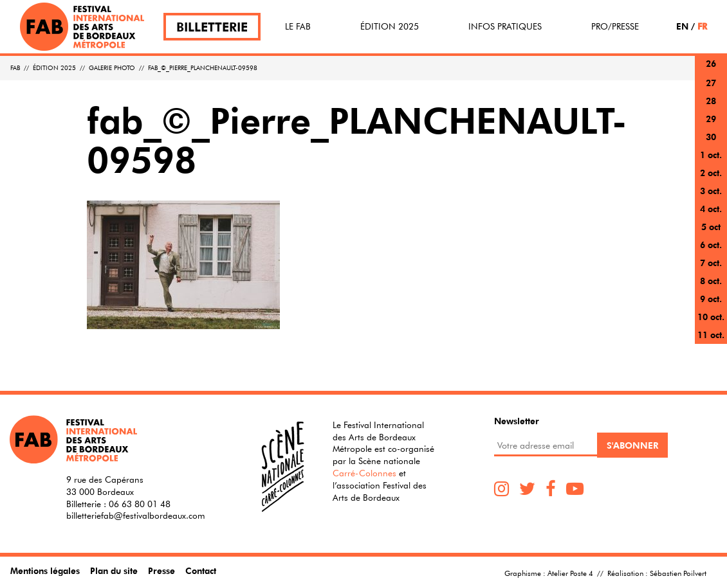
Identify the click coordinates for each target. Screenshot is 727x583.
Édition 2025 (389, 26)
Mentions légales (45, 570)
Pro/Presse (615, 26)
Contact (200, 570)
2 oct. (711, 172)
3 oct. (711, 190)
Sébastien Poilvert (678, 573)
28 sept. (711, 108)
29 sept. (711, 126)
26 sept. (711, 71)
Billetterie (212, 27)
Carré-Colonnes (364, 473)
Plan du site (114, 570)
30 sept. (711, 144)
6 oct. (711, 244)
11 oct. (710, 334)
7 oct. (711, 262)
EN (682, 26)
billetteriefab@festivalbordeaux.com (135, 515)
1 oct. (711, 154)
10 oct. (710, 316)
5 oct (711, 226)
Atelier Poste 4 (570, 573)
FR (702, 26)
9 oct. (711, 298)
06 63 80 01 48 (139, 504)
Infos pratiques (505, 26)
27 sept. (711, 90)
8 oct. (711, 280)
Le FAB (298, 26)
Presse (161, 570)
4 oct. (711, 208)
